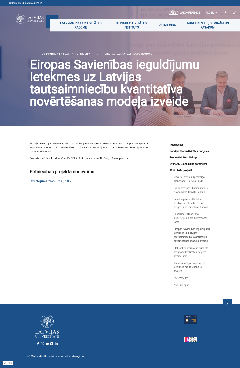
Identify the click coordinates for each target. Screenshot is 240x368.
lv (234, 12)
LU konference (184, 12)
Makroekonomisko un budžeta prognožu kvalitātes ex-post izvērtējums (191, 252)
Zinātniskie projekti (182, 170)
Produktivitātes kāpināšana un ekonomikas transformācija (191, 190)
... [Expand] (97, 53)
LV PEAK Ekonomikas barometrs (188, 164)
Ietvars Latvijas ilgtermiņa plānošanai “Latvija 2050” (189, 179)
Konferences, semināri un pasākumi (208, 25)
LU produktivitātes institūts (131, 25)
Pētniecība (167, 25)
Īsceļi (211, 12)
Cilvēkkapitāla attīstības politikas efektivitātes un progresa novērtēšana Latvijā (191, 203)
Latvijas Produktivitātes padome (80, 25)
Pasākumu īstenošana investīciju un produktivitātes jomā (190, 218)
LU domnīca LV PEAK (56, 53)
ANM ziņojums (182, 285)
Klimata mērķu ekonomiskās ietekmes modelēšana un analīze (190, 267)
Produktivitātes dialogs (183, 157)
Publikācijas (176, 144)
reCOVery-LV (181, 278)
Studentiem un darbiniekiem (25, 3)
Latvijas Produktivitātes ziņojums (189, 151)
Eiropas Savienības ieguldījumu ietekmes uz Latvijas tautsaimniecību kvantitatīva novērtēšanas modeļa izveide (192, 235)
